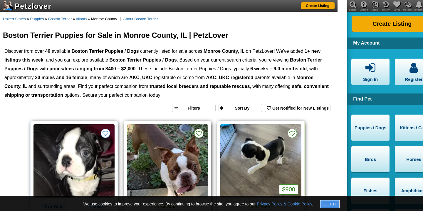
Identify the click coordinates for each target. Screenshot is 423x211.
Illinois (81, 19)
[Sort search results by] (240, 108)
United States (14, 19)
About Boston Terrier (140, 19)
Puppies (37, 19)
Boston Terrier (60, 19)
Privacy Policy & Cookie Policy (284, 204)
